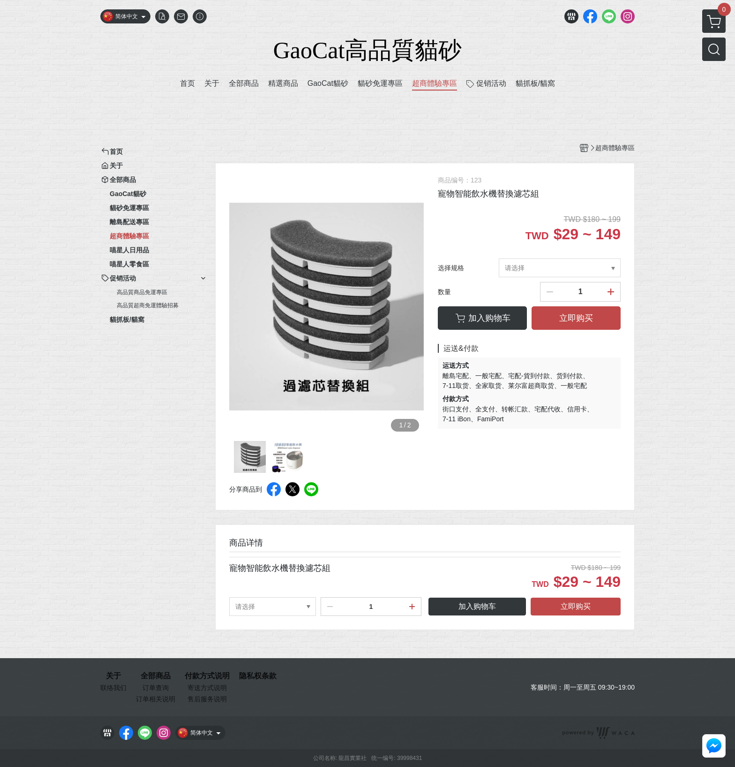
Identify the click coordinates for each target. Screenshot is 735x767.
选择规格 (451, 268)
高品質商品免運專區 (142, 292)
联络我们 (113, 687)
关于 (113, 676)
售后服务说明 (207, 699)
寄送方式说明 (207, 687)
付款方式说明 (207, 676)
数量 (444, 292)
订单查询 (155, 687)
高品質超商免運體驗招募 (148, 305)
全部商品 (156, 676)
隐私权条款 (258, 676)
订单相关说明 (155, 699)
